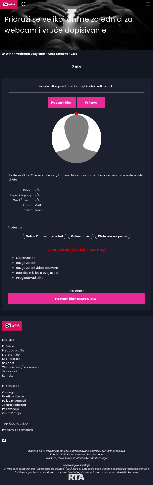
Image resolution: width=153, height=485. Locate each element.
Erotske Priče (11, 355)
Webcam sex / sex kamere (21, 367)
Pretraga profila (13, 350)
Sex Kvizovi (9, 371)
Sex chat (8, 363)
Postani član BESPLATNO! (76, 299)
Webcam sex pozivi (112, 236)
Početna (8, 346)
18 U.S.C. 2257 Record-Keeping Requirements (76, 454)
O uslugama (10, 392)
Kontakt (7, 376)
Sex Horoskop (11, 359)
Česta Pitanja (11, 413)
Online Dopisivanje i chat (44, 236)
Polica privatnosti (14, 401)
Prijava (91, 102)
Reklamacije (10, 409)
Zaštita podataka (14, 405)
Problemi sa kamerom (17, 430)
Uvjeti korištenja (13, 396)
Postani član (62, 102)
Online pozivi (80, 236)
